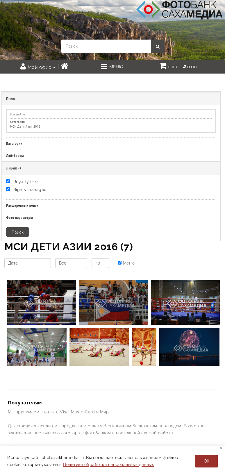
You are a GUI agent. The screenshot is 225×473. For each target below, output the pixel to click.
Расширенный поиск (22, 206)
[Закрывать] (221, 448)
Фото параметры (19, 218)
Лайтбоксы (15, 156)
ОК (206, 461)
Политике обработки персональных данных (108, 464)
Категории (14, 144)
